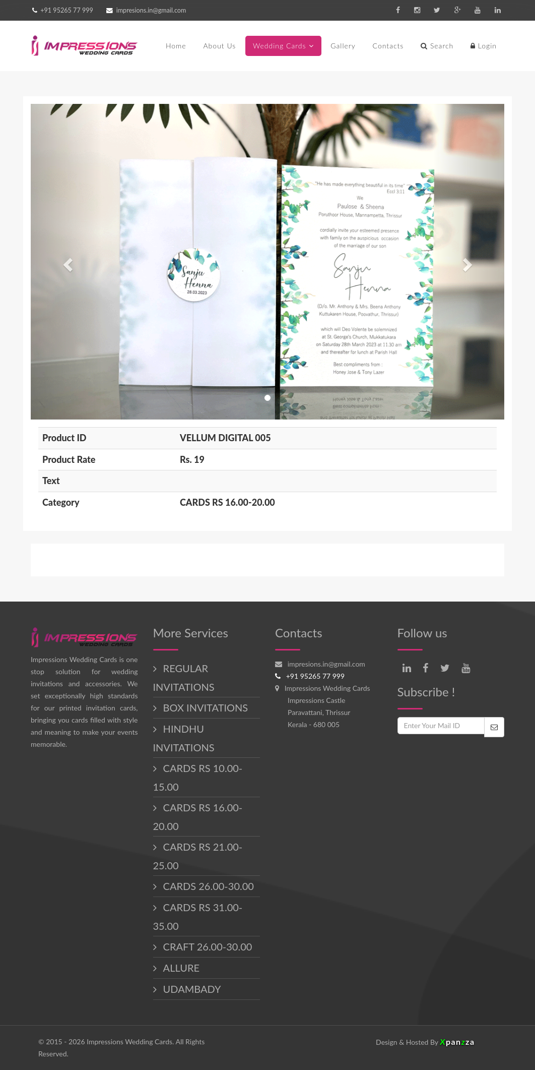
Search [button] (437, 45)
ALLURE (180, 968)
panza (457, 1041)
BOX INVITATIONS (204, 707)
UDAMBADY (191, 989)
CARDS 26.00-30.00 (207, 886)
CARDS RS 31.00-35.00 (198, 916)
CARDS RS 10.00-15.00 (198, 777)
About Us (219, 45)
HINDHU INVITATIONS (184, 738)
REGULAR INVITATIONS (184, 677)
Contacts (388, 45)
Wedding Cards (279, 45)
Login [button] (484, 45)
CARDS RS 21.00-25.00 (198, 856)
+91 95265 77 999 (66, 10)
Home (176, 45)
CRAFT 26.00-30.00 (206, 946)
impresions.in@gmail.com (151, 10)
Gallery (342, 45)
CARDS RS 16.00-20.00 (198, 816)
